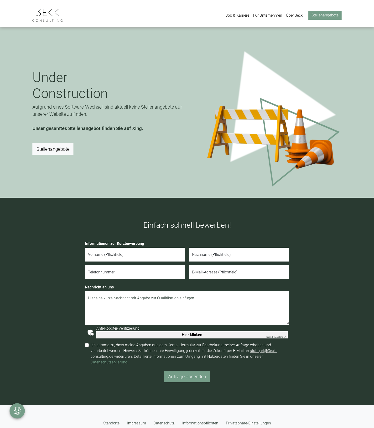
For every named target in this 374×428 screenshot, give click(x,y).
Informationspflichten (200, 423)
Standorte (111, 423)
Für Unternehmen (267, 15)
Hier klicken (192, 334)
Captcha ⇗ (276, 337)
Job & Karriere (237, 15)
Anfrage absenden (187, 376)
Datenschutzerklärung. (109, 362)
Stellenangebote (325, 15)
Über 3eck (294, 15)
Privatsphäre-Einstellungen (248, 423)
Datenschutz (164, 423)
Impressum (136, 423)
